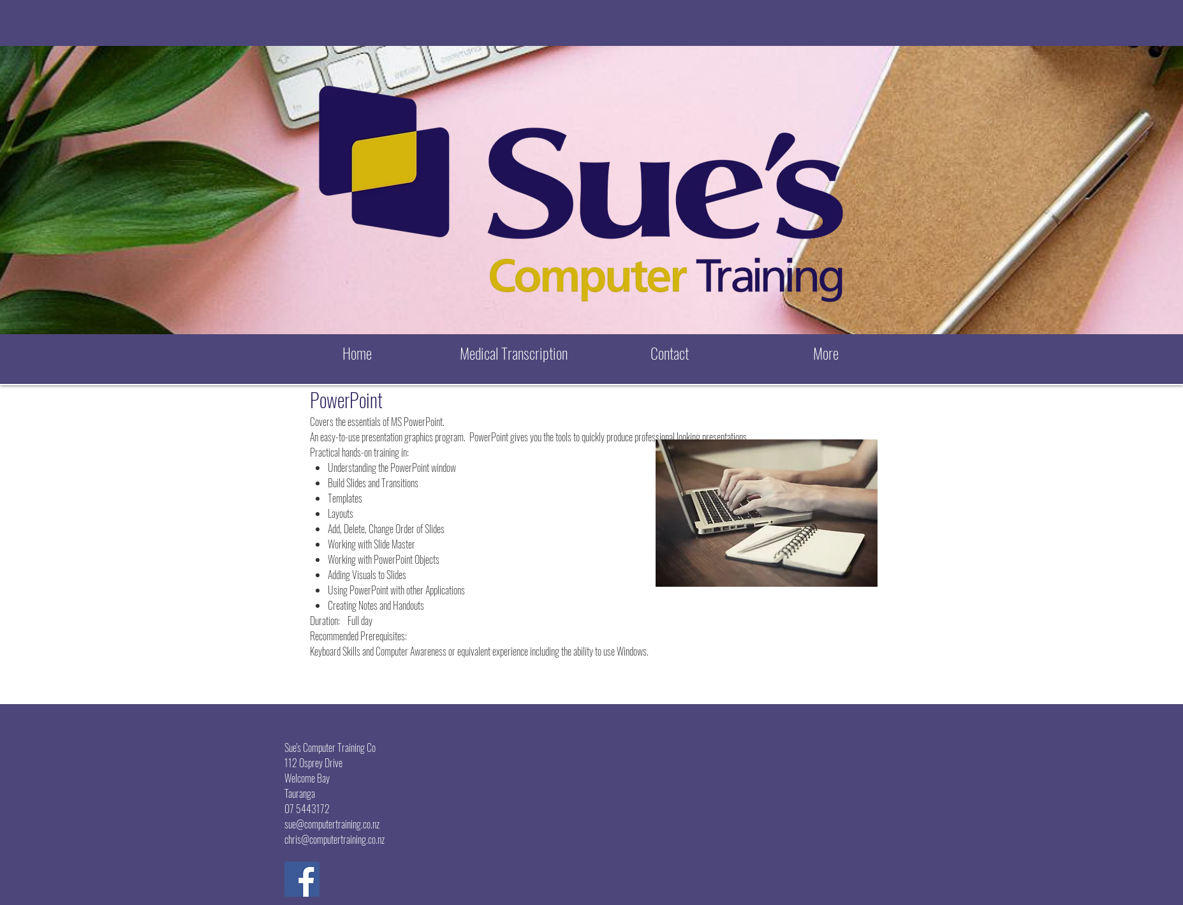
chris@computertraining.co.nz (334, 839)
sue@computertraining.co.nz (331, 824)
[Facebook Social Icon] (302, 879)
